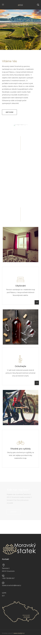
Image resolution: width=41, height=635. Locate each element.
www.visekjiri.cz (19, 633)
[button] (9, 112)
